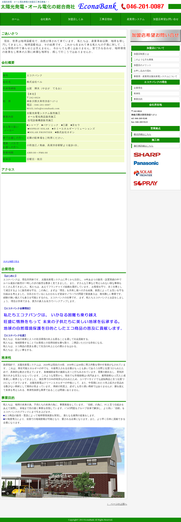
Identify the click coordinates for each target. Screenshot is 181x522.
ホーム (15, 19)
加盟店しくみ (75, 19)
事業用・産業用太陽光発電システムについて (155, 76)
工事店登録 (105, 19)
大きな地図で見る (11, 261)
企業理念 (138, 88)
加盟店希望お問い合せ (165, 19)
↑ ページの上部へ (117, 504)
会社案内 (46, 19)
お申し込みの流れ (142, 70)
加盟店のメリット (142, 65)
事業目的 (138, 99)
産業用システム (136, 19)
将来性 (137, 93)
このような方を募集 (143, 59)
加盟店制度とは (141, 54)
